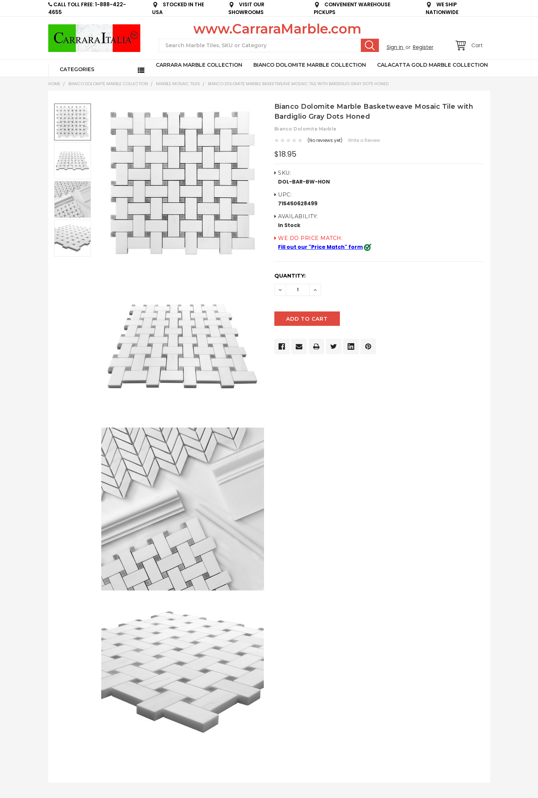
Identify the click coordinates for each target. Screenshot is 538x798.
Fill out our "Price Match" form (320, 247)
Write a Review (364, 140)
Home (54, 84)
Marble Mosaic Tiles (178, 84)
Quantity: (290, 275)
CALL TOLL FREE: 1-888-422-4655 (87, 8)
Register (423, 47)
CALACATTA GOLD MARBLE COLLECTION (432, 65)
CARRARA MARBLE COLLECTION (199, 65)
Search (370, 45)
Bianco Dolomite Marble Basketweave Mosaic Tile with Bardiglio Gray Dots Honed (298, 84)
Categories (77, 69)
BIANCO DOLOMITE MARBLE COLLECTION (309, 65)
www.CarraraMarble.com (277, 29)
